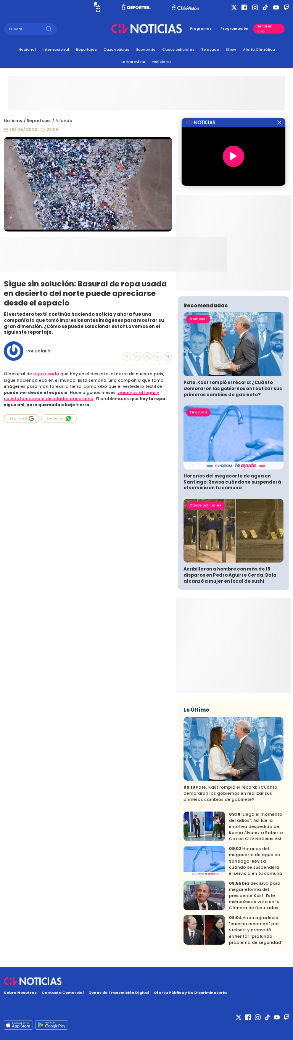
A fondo (63, 121)
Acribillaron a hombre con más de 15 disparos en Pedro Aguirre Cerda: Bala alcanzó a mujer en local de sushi (230, 575)
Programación (234, 28)
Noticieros (162, 61)
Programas (201, 28)
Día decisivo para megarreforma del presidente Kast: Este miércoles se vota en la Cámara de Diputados (254, 896)
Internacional (55, 49)
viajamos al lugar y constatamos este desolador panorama (81, 396)
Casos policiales (178, 49)
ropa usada (46, 374)
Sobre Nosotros (20, 992)
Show (231, 49)
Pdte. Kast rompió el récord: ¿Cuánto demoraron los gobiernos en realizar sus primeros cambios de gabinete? (233, 388)
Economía (146, 49)
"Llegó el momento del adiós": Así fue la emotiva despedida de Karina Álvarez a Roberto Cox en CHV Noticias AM (256, 827)
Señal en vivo (265, 28)
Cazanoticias (116, 49)
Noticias (13, 121)
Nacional (27, 49)
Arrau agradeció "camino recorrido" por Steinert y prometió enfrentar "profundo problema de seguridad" (256, 930)
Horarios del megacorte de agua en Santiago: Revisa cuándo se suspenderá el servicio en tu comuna (232, 482)
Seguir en (21, 418)
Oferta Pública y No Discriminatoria (190, 992)
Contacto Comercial (63, 992)
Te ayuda (210, 49)
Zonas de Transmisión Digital (119, 992)
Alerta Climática (259, 49)
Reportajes (86, 49)
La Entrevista (133, 61)
